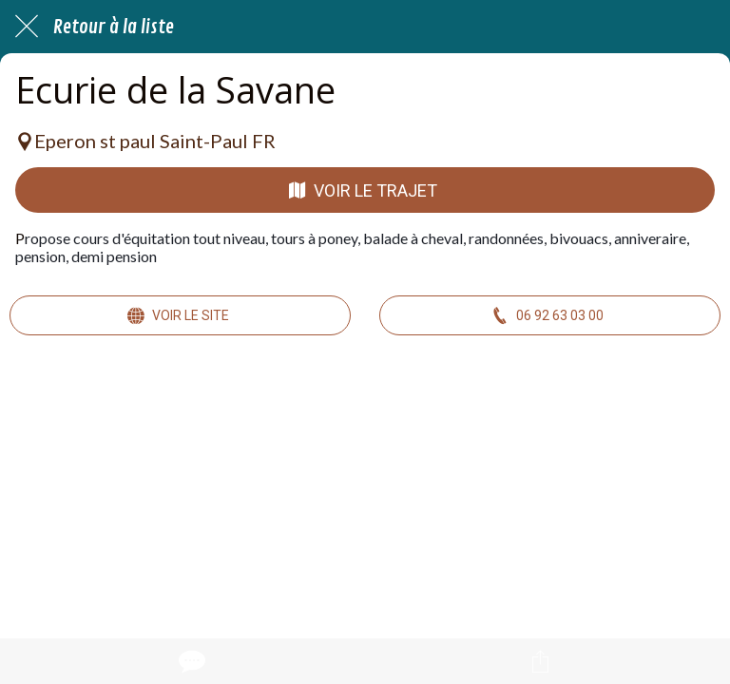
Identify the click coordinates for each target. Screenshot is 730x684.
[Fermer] (26, 26)
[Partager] (540, 661)
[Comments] (190, 661)
